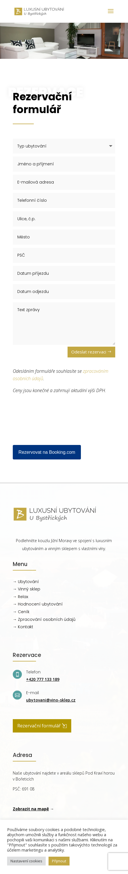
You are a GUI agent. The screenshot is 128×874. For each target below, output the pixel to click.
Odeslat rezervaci (88, 352)
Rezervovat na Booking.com (46, 452)
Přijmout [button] (59, 860)
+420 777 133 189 (42, 679)
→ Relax (20, 597)
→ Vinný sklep (26, 589)
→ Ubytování (26, 581)
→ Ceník (21, 612)
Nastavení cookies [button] (26, 860)
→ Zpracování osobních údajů (44, 619)
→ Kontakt (23, 627)
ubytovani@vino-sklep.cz (50, 700)
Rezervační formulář (39, 726)
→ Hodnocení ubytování (38, 604)
